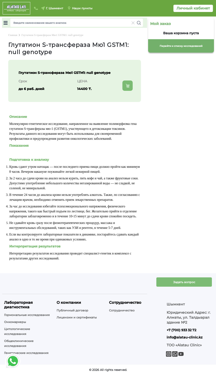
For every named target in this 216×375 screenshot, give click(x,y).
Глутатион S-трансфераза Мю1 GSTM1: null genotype (52, 35)
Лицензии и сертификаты (77, 317)
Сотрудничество (122, 310)
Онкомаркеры (15, 322)
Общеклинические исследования (19, 343)
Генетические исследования (26, 353)
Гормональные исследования (27, 315)
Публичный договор (72, 310)
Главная (12, 35)
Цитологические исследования (17, 331)
